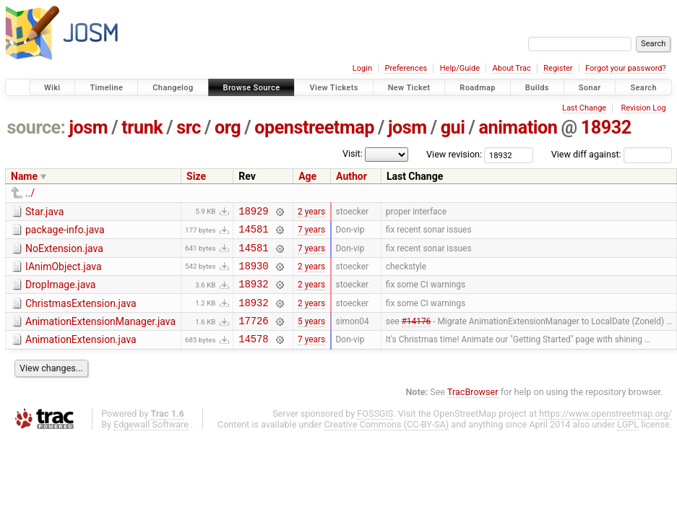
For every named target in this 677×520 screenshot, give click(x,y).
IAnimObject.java (63, 273)
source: (36, 127)
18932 (606, 127)
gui (453, 127)
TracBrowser (473, 409)
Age (307, 176)
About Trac (512, 68)
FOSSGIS (375, 430)
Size (196, 176)
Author (351, 176)
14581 (253, 233)
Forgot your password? (625, 68)
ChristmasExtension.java (81, 314)
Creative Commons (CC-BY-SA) (386, 441)
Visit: (352, 153)
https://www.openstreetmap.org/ (605, 430)
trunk (142, 127)
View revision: (454, 154)
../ (30, 193)
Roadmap (478, 87)
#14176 (416, 336)
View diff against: (611, 154)
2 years (311, 212)
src (188, 127)
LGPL (628, 441)
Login (362, 68)
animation (517, 127)
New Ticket (409, 87)
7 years (311, 233)
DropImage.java (60, 293)
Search (643, 87)
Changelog (172, 87)
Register (557, 68)
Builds (537, 87)
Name (24, 176)
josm (88, 127)
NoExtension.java (64, 253)
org (228, 127)
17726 (253, 335)
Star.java (44, 211)
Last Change (584, 108)
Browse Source (251, 87)
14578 (253, 356)
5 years (311, 336)
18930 (253, 274)
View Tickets (333, 87)
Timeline (106, 87)
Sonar (590, 87)
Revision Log (643, 108)
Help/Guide (460, 68)
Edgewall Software (151, 441)
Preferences (405, 68)
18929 (253, 213)
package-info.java (65, 232)
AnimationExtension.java (81, 354)
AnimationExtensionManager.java (100, 334)
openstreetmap (314, 127)
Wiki (52, 87)
